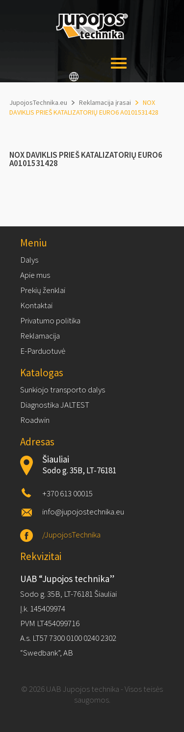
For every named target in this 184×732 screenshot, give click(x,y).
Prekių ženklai (42, 290)
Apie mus (35, 274)
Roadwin (35, 420)
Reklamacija (40, 335)
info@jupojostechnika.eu (83, 511)
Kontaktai (36, 305)
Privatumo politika (50, 320)
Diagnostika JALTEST (54, 404)
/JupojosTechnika (71, 534)
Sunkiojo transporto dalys (62, 389)
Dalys (29, 259)
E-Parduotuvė (42, 350)
